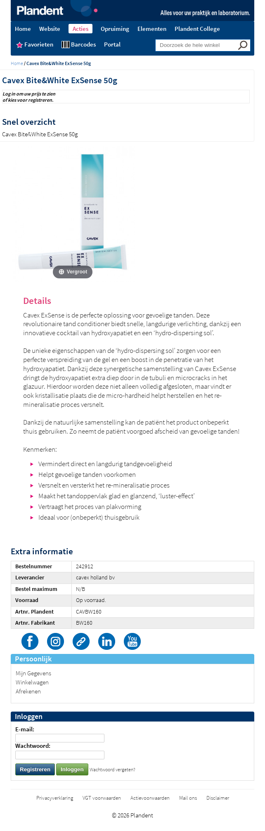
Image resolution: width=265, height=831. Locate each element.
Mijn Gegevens (33, 673)
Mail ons (188, 797)
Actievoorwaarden (150, 797)
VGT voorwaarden (102, 797)
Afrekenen (28, 691)
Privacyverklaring (54, 797)
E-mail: (24, 729)
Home (17, 63)
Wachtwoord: (32, 745)
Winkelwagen (32, 682)
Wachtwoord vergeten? (112, 769)
